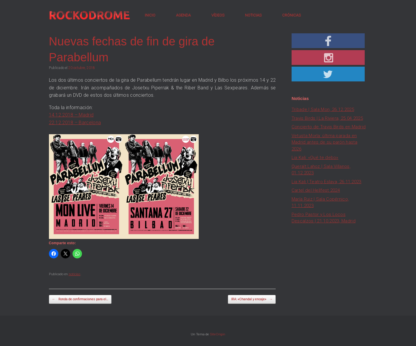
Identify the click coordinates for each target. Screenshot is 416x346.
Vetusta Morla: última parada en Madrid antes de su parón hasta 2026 (324, 142)
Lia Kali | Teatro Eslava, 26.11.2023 (326, 181)
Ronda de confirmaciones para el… (80, 299)
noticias (74, 274)
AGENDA (183, 15)
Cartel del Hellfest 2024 (316, 190)
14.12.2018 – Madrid (71, 115)
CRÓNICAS (291, 15)
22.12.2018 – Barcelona (75, 122)
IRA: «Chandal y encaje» (251, 299)
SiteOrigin (217, 334)
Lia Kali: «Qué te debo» (315, 157)
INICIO (150, 15)
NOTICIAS (253, 15)
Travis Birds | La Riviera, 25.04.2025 (327, 118)
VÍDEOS (217, 15)
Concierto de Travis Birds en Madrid (329, 126)
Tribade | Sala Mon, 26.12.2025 (323, 109)
